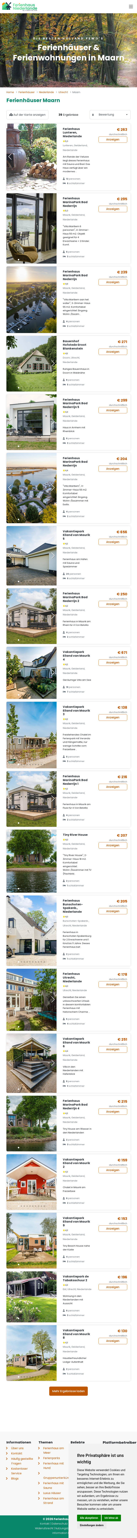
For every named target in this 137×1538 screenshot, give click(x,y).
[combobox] (113, 114)
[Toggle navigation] (131, 6)
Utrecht (63, 92)
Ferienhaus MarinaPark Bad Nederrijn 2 (75, 597)
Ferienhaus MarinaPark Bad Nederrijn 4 (75, 1104)
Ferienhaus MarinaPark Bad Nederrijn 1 (75, 780)
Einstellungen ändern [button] (92, 1525)
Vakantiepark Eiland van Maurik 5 (76, 535)
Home (10, 92)
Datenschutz (60, 1523)
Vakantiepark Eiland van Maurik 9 (76, 1222)
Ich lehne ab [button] (111, 1517)
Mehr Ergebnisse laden (68, 1391)
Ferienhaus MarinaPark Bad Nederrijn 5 (75, 403)
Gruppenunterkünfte (58, 1478)
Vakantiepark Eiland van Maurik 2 (76, 1163)
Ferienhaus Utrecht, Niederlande (72, 977)
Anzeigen (112, 139)
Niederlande (46, 92)
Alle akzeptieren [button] (89, 1517)
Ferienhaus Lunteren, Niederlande (72, 133)
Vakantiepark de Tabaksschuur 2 (76, 1278)
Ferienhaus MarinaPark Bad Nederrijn (75, 202)
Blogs (15, 1478)
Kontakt (16, 1453)
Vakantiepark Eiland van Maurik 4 (76, 656)
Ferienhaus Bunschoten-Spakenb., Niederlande (73, 906)
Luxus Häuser (52, 1493)
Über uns (17, 1448)
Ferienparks (51, 1458)
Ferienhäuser (27, 92)
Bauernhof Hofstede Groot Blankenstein (74, 345)
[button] (18, 186)
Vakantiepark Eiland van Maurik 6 (76, 1042)
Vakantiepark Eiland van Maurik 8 (76, 1334)
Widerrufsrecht (44, 1528)
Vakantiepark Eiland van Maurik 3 (76, 710)
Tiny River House (75, 835)
